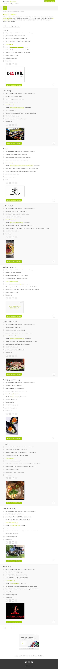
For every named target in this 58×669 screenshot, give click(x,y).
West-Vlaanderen (9, 154)
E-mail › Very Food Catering (12, 522)
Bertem (15, 35)
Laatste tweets (9, 349)
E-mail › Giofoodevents (11, 219)
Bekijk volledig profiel (14, 85)
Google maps (21, 35)
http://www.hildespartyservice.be (17, 338)
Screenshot (27, 47)
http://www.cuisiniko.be (15, 461)
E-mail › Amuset (9, 162)
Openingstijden (9, 591)
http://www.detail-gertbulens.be (16, 47)
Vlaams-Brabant (9, 35)
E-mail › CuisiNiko (9, 458)
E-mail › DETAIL (9, 44)
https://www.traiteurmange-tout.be (17, 284)
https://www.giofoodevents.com (16, 222)
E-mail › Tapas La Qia (10, 580)
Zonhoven (12, 272)
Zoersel (13, 385)
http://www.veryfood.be (15, 525)
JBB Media (28, 665)
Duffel (12, 96)
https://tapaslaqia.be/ (14, 583)
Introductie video (22, 118)
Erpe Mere (16, 211)
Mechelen (13, 572)
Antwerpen (8, 96)
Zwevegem (16, 154)
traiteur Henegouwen (7, 18)
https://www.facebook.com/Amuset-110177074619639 (21, 165)
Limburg (7, 272)
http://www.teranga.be (14, 396)
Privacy (31, 665)
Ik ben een (49, 1)
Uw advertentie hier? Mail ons (29, 648)
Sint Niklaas (16, 449)
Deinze (15, 514)
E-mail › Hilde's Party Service (12, 335)
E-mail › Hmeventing (10, 104)
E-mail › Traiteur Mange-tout (12, 281)
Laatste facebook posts (11, 58)
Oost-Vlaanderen (9, 211)
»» (18, 26)
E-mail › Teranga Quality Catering (13, 393)
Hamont (12, 327)
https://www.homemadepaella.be (17, 107)
